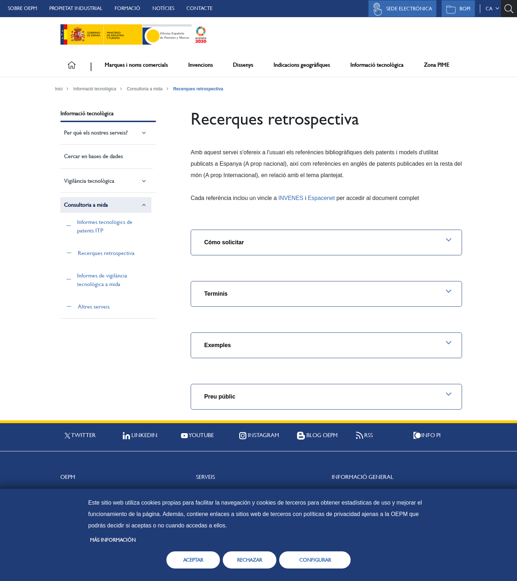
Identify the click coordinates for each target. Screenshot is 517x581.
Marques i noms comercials (136, 64)
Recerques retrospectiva (198, 88)
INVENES (290, 198)
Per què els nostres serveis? (95, 132)
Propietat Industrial (75, 8)
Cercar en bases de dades (93, 156)
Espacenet (321, 198)
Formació (127, 8)
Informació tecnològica (376, 64)
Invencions (200, 64)
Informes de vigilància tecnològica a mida (102, 279)
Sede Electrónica (400, 9)
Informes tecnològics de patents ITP (104, 226)
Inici (58, 88)
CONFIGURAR (315, 560)
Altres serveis (94, 306)
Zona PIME (436, 64)
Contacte (199, 8)
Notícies (163, 8)
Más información (113, 540)
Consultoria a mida (144, 88)
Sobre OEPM (22, 8)
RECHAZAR (249, 560)
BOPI (456, 9)
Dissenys (243, 64)
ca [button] (492, 8)
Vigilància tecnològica (89, 180)
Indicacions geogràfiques (301, 64)
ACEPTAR (193, 560)
